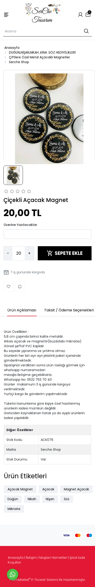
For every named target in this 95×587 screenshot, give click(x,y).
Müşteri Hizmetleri (53, 557)
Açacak (48, 489)
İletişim (31, 557)
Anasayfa (15, 557)
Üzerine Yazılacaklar (20, 224)
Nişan (50, 499)
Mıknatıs (14, 509)
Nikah (32, 499)
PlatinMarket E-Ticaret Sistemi (34, 579)
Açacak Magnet (20, 489)
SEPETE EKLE (65, 253)
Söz (66, 499)
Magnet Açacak (76, 489)
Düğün (13, 499)
